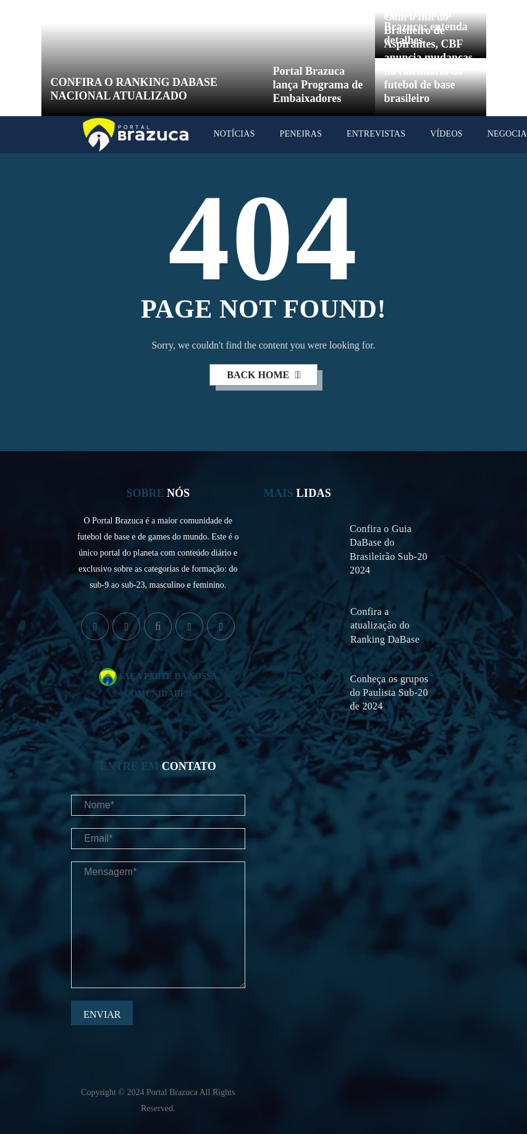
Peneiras (300, 133)
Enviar (101, 1014)
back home (259, 375)
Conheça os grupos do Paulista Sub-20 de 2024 (389, 692)
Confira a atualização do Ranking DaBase (384, 625)
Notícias (234, 133)
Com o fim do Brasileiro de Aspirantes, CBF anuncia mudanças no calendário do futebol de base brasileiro (428, 57)
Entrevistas (376, 133)
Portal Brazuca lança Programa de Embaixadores (318, 84)
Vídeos (446, 133)
